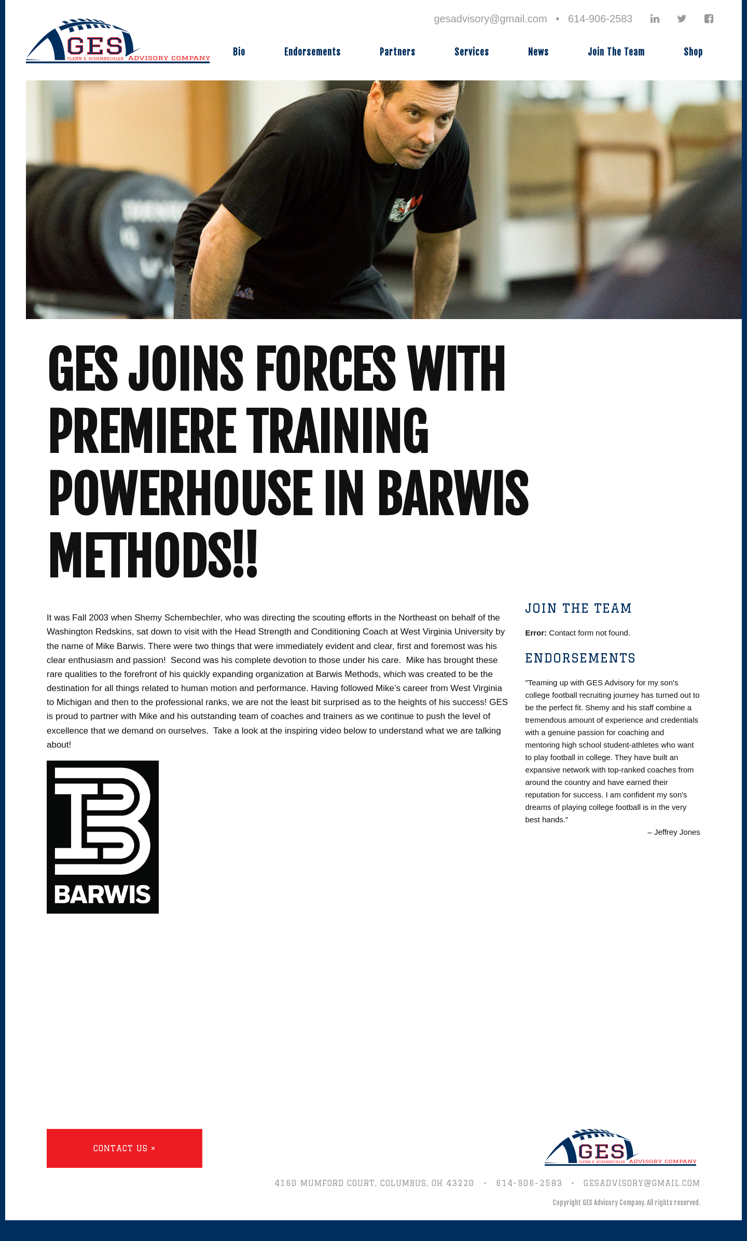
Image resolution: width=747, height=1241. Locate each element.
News (538, 52)
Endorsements (312, 52)
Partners (398, 52)
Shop (693, 52)
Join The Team (616, 52)
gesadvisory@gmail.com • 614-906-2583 (533, 18)
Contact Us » (124, 1148)
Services (471, 52)
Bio (239, 52)
